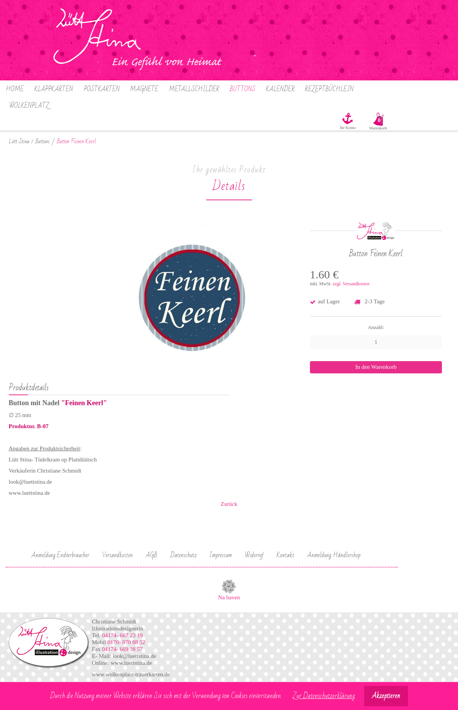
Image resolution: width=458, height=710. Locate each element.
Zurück (229, 504)
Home (15, 89)
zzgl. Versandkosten (351, 283)
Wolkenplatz (29, 105)
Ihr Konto (347, 128)
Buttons (242, 89)
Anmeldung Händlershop (333, 555)
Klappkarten (53, 89)
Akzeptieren (386, 696)
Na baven (229, 597)
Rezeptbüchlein (329, 89)
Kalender (280, 89)
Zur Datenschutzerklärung (324, 696)
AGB (151, 555)
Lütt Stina (19, 141)
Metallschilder (194, 89)
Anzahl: (376, 327)
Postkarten (102, 89)
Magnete (144, 89)
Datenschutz (183, 555)
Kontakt (285, 555)
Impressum (220, 555)
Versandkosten (117, 555)
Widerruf (254, 555)
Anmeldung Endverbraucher (60, 555)
